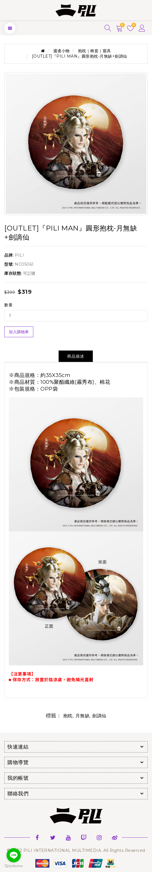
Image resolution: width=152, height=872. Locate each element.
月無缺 (82, 715)
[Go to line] (14, 855)
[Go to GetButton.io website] (14, 866)
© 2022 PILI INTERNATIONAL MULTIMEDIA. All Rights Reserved (76, 850)
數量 (8, 304)
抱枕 (68, 715)
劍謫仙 (99, 715)
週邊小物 (61, 50)
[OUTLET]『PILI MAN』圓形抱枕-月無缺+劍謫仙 (79, 56)
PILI (19, 255)
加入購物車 (19, 331)
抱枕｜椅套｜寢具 (94, 50)
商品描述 (75, 356)
